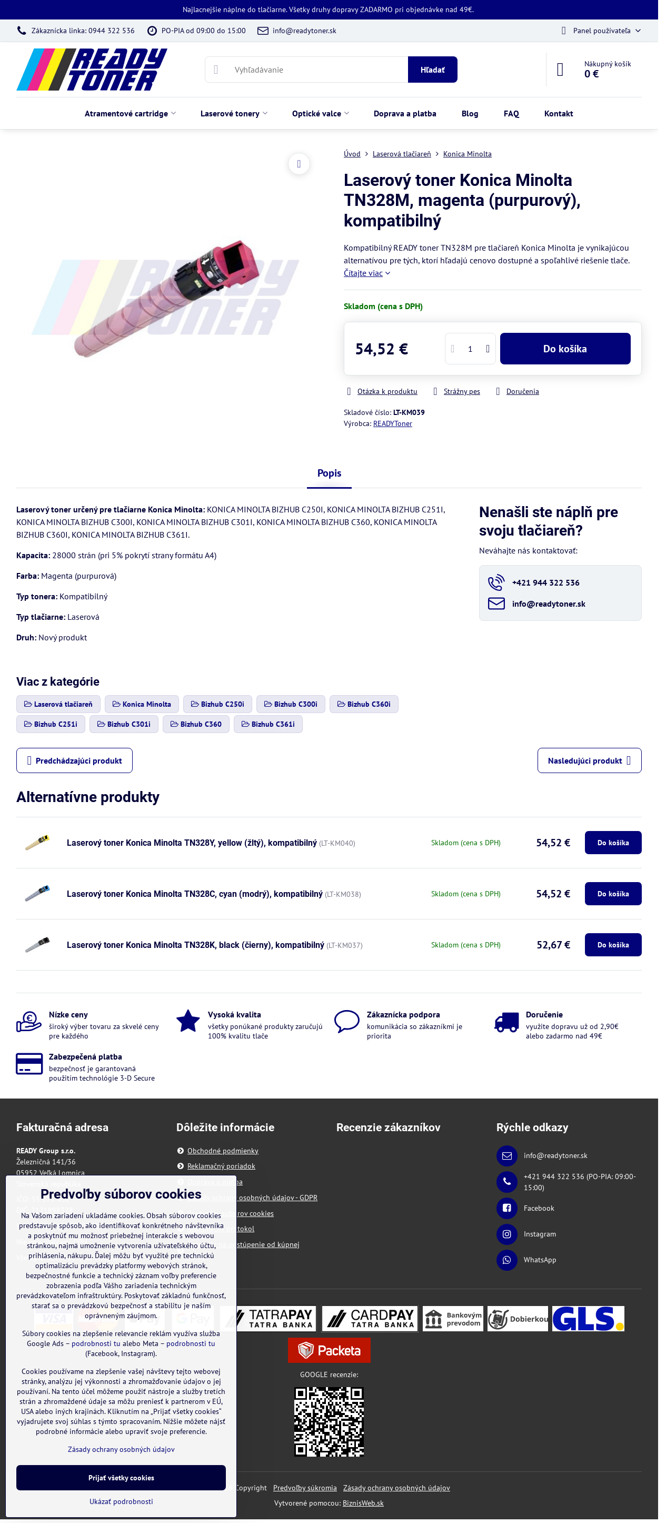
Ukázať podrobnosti (121, 1501)
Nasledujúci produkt (589, 760)
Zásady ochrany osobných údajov (396, 1487)
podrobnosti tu (96, 1343)
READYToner (392, 423)
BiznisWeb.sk (363, 1503)
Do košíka (565, 348)
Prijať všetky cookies (121, 1477)
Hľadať (433, 69)
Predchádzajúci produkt (74, 760)
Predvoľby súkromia (305, 1487)
